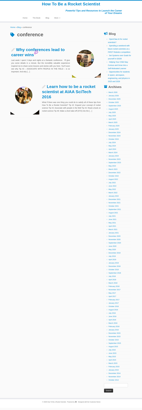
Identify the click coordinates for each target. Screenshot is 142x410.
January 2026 (114, 98)
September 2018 (115, 275)
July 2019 (112, 258)
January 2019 (114, 265)
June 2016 (112, 319)
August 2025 (113, 111)
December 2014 (115, 375)
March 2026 (113, 94)
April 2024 (112, 151)
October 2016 (114, 309)
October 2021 (114, 208)
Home (25, 20)
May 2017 (112, 295)
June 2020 (112, 248)
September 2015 (115, 345)
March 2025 (113, 125)
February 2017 (114, 302)
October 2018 (114, 272)
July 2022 (112, 185)
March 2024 (113, 155)
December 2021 (115, 201)
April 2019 (112, 262)
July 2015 (112, 352)
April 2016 (112, 322)
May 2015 (112, 359)
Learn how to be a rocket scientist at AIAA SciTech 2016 (68, 93)
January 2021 (114, 235)
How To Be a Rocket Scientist (71, 5)
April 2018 (112, 282)
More (57, 20)
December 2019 (115, 255)
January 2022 (114, 198)
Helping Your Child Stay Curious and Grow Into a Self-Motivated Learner (118, 67)
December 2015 (115, 335)
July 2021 (112, 218)
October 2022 (114, 178)
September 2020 (115, 245)
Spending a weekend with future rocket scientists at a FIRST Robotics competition (119, 51)
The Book (36, 20)
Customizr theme (95, 404)
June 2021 (112, 222)
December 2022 (115, 175)
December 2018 (115, 268)
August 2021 (113, 215)
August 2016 (113, 312)
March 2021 (113, 232)
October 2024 (114, 141)
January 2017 (114, 305)
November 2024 (115, 138)
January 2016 (114, 332)
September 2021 (115, 212)
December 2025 (115, 101)
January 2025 (114, 131)
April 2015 (112, 362)
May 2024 (112, 148)
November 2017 (115, 292)
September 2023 (115, 165)
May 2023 (112, 168)
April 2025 (112, 121)
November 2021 (115, 205)
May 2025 (112, 118)
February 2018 (114, 288)
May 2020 (112, 252)
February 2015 (114, 369)
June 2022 (112, 188)
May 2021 (112, 225)
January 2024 (114, 158)
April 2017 (112, 298)
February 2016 (114, 329)
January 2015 (114, 372)
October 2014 (114, 382)
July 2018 (112, 278)
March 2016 (113, 325)
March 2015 (113, 365)
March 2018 (113, 285)
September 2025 (115, 108)
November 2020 (115, 242)
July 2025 (112, 115)
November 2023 (115, 161)
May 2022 (112, 191)
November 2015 (115, 339)
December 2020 (115, 238)
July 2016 (112, 315)
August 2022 (113, 181)
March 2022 (113, 195)
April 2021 (112, 228)
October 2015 (114, 342)
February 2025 (114, 128)
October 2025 (114, 104)
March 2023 (113, 171)
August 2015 (113, 349)
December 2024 (115, 135)
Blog (47, 20)
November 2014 (115, 379)
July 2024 (112, 145)
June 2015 (112, 355)
